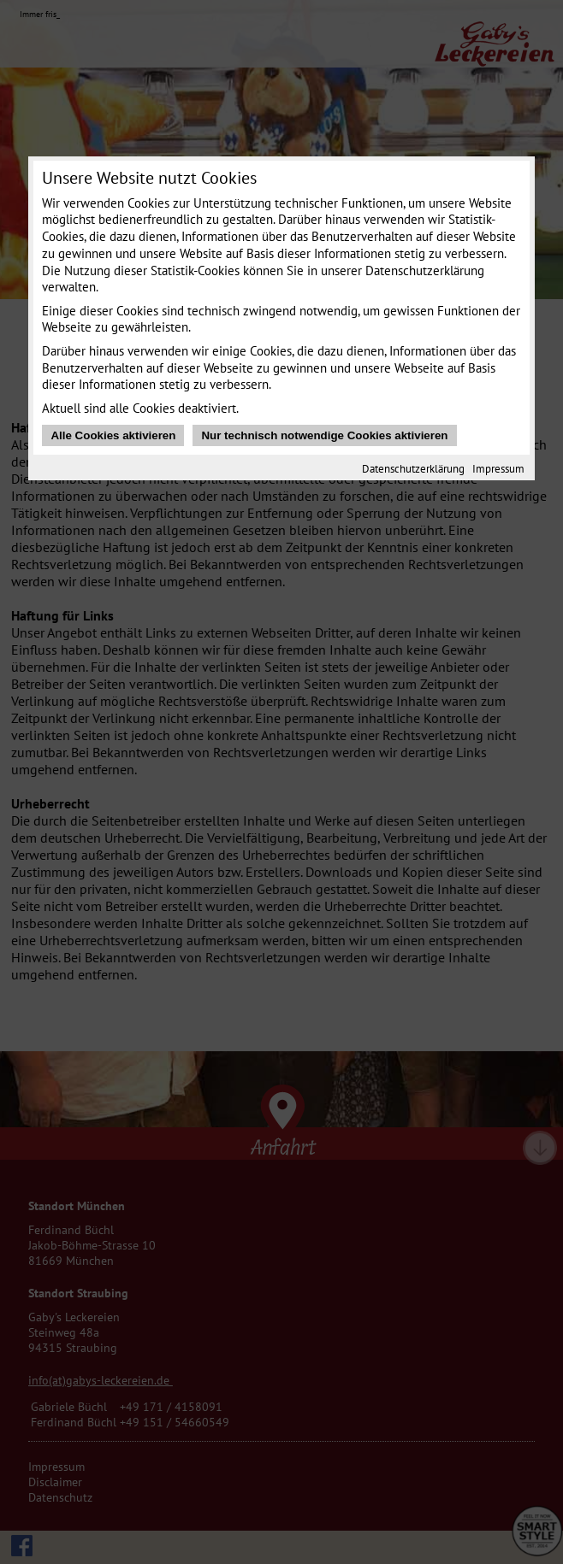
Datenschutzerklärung (413, 469)
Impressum (498, 469)
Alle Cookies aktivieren (112, 435)
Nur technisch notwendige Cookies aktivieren (324, 435)
